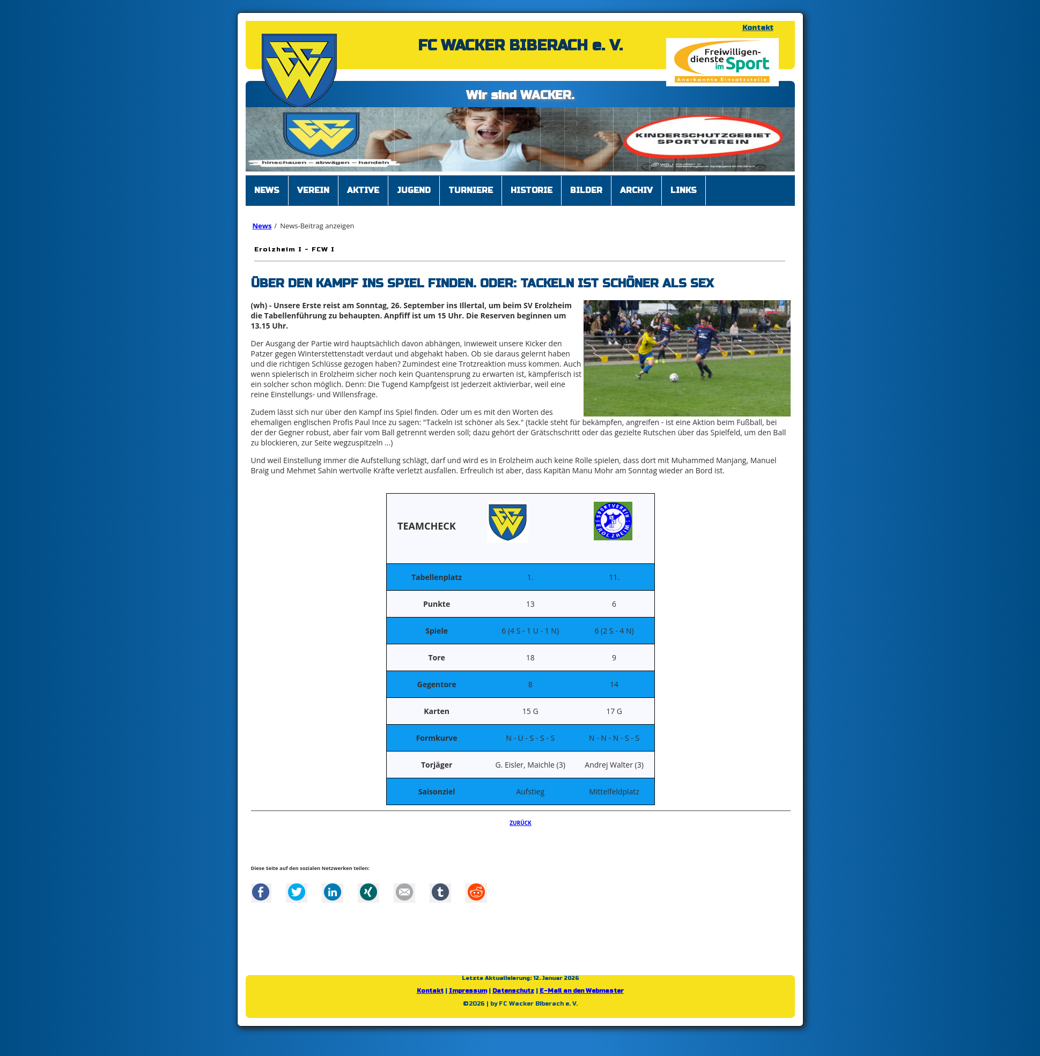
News (262, 225)
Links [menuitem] (683, 190)
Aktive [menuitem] (363, 190)
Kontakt (757, 28)
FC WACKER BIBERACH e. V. (520, 45)
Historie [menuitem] (531, 190)
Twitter (296, 892)
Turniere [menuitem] (470, 190)
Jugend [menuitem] (414, 190)
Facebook (260, 892)
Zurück (521, 823)
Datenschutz (513, 990)
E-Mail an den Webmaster (582, 990)
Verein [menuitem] (313, 190)
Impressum (468, 990)
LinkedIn (332, 892)
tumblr (440, 892)
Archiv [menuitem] (636, 190)
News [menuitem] (266, 190)
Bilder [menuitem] (586, 190)
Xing (368, 892)
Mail (404, 892)
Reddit (476, 892)
